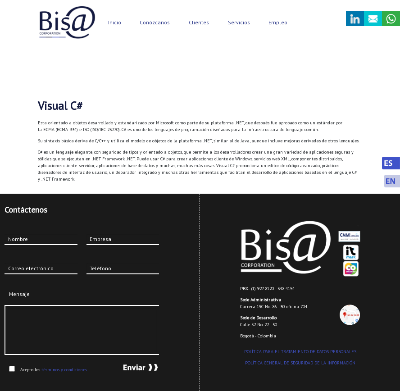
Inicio (114, 22)
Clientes (199, 22)
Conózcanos (155, 22)
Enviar (132, 367)
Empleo (277, 22)
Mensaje (19, 294)
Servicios (239, 22)
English (391, 181)
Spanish (391, 163)
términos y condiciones (64, 370)
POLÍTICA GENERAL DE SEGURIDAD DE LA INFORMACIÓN (300, 363)
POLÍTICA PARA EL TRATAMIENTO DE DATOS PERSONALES (300, 352)
